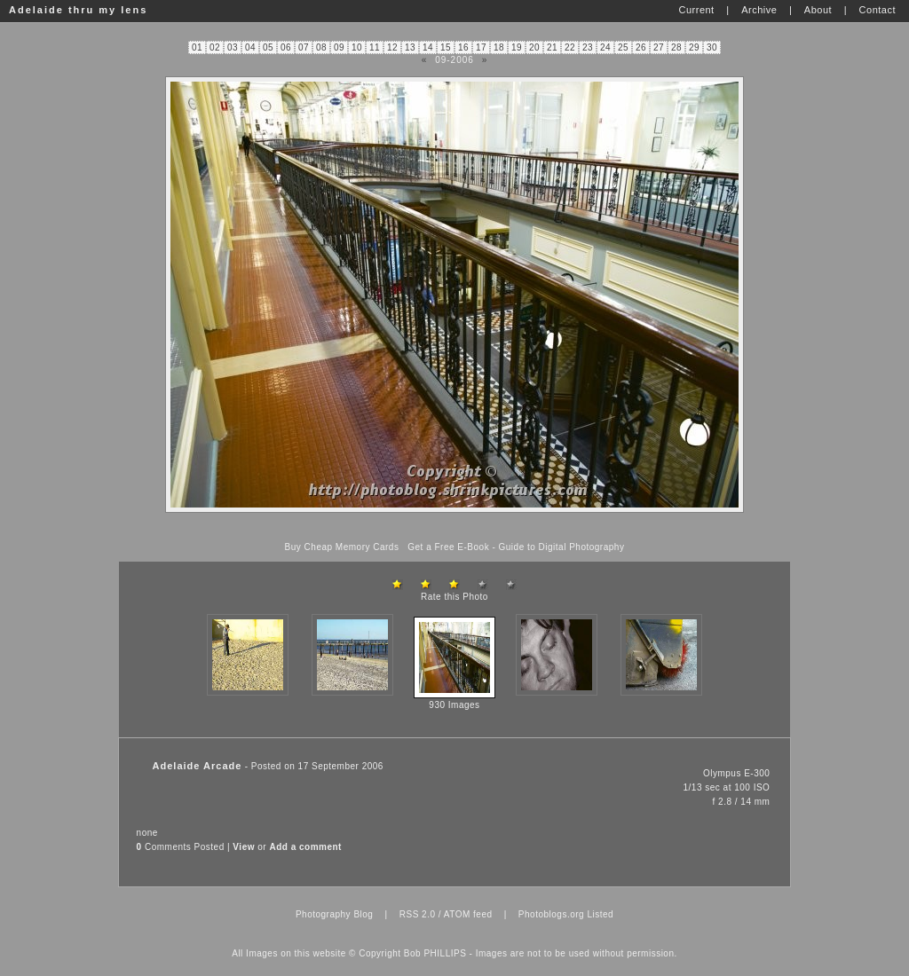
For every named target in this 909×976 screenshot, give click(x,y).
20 (534, 47)
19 (516, 47)
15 (445, 47)
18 (499, 47)
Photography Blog (335, 914)
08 (321, 47)
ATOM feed (468, 914)
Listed (600, 914)
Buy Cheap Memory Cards (342, 547)
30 (712, 47)
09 (339, 47)
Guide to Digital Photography (562, 547)
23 (587, 47)
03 (232, 47)
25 (623, 47)
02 (214, 47)
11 (374, 47)
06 (286, 47)
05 (268, 47)
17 (481, 47)
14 (428, 47)
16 (463, 47)
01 (197, 47)
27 (658, 47)
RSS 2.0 (417, 914)
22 (570, 47)
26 (641, 47)
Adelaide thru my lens (78, 9)
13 (410, 47)
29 (694, 47)
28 (676, 47)
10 (357, 47)
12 (392, 47)
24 (605, 47)
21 (552, 47)
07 (303, 47)
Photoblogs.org (551, 914)
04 (250, 47)
